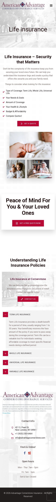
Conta (41, 411)
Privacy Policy (6, 413)
